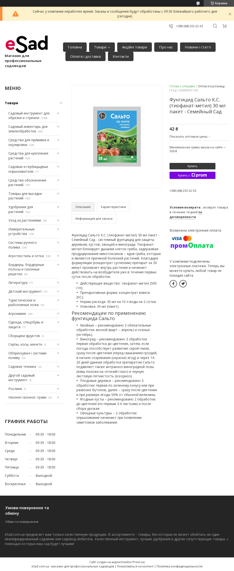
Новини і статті (198, 47)
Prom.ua (139, 562)
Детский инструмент (25, 291)
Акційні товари (134, 47)
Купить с (192, 175)
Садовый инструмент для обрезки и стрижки (28, 115)
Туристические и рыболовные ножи (23, 302)
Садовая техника (22, 366)
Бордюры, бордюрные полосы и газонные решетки (26, 269)
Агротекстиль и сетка (26, 256)
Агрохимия (17, 313)
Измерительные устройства (21, 231)
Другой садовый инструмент (21, 377)
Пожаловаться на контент (135, 566)
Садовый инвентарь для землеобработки (28, 129)
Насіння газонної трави (27, 397)
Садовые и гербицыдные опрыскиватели (28, 169)
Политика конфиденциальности (179, 566)
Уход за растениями (24, 220)
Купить (192, 166)
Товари (100, 47)
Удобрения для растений (20, 209)
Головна (75, 47)
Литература (17, 282)
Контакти (121, 56)
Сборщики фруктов (24, 335)
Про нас (166, 47)
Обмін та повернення (21, 521)
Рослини (15, 388)
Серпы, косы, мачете (25, 344)
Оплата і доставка (85, 56)
